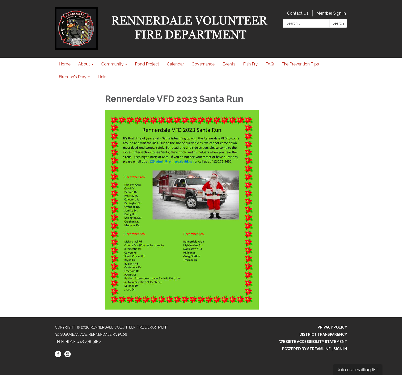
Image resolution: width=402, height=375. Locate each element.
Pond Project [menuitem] (147, 64)
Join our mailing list (357, 369)
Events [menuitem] (228, 64)
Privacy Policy (332, 327)
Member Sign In (331, 13)
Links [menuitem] (102, 76)
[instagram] (67, 356)
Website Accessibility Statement (313, 342)
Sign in (340, 349)
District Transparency (323, 334)
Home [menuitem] (65, 64)
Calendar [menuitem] (175, 64)
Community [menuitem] (112, 64)
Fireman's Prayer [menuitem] (74, 76)
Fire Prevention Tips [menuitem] (300, 64)
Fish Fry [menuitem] (250, 64)
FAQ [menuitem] (269, 64)
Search (338, 23)
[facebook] (58, 356)
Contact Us (297, 13)
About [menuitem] (84, 64)
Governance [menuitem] (203, 64)
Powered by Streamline (306, 349)
